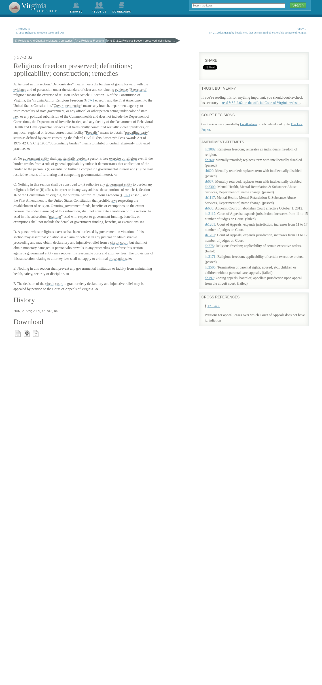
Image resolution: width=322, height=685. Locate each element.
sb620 (215, 166)
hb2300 (216, 182)
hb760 (215, 156)
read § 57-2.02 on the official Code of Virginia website (261, 103)
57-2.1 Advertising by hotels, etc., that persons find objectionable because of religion (236, 30)
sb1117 (216, 193)
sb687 (215, 177)
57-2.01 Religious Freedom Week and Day (86, 30)
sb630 (215, 204)
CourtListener (248, 124)
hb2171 (216, 252)
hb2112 (216, 209)
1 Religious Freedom (91, 40)
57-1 (91, 100)
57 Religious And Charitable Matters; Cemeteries (43, 40)
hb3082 (216, 145)
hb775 (215, 241)
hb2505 (216, 263)
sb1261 (216, 220)
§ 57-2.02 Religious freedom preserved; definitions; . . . (142, 40)
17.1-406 (214, 285)
